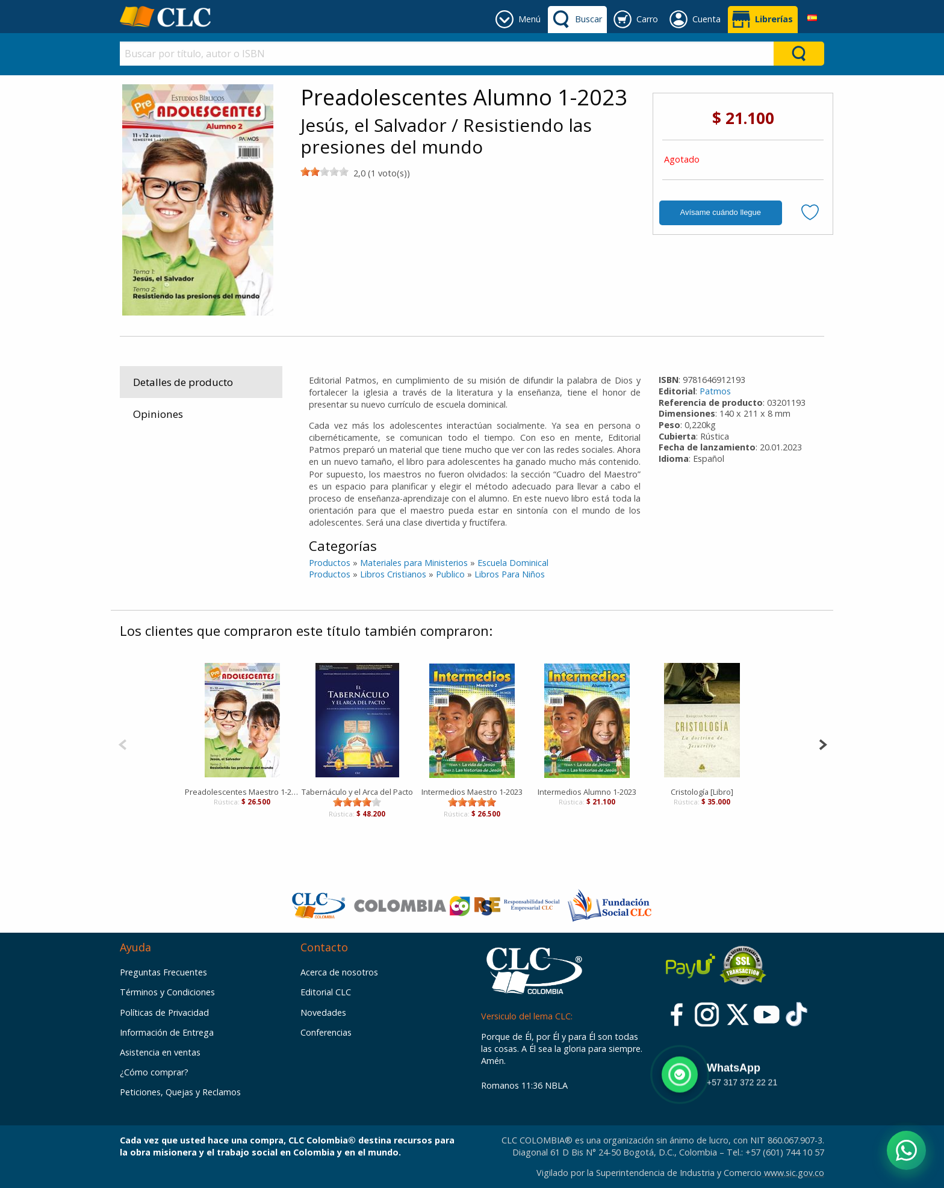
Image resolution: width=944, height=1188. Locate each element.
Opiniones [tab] (158, 414)
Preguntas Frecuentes (163, 972)
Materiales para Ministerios (414, 562)
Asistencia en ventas (160, 1052)
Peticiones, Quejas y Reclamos (180, 1092)
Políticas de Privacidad (164, 1012)
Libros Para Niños (509, 574)
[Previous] (122, 743)
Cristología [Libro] (702, 791)
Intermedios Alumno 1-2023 (587, 791)
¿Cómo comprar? (154, 1072)
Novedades (323, 1012)
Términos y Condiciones (167, 992)
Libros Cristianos (393, 574)
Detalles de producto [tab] (183, 382)
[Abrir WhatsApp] (906, 1150)
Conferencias (326, 1032)
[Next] (822, 743)
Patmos (715, 391)
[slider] (324, 171)
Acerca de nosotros (339, 972)
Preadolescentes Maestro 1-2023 (242, 791)
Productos (329, 562)
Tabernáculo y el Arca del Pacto (357, 791)
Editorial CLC (325, 992)
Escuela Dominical (512, 562)
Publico (450, 574)
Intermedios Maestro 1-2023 (472, 791)
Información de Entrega (167, 1032)
